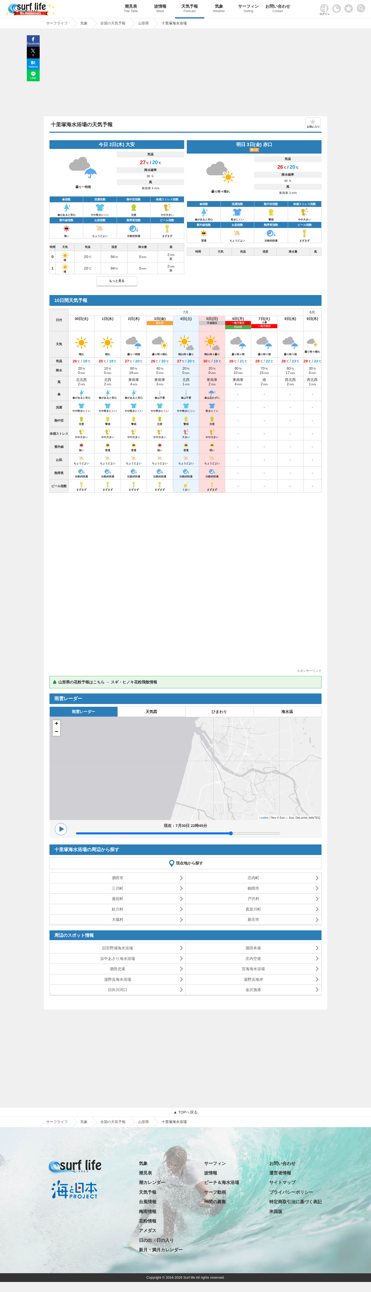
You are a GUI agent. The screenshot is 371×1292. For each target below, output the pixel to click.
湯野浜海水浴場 (117, 979)
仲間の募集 (215, 1201)
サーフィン (248, 9)
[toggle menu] (362, 7)
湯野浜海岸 (253, 979)
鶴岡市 (253, 888)
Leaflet (263, 817)
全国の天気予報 (112, 1122)
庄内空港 (253, 958)
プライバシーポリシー (291, 1192)
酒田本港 (253, 948)
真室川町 (253, 909)
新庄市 (253, 919)
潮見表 (131, 9)
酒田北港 (117, 969)
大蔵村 (117, 919)
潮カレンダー (152, 1182)
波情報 (160, 9)
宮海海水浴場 (253, 969)
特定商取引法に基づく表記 (295, 1201)
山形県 (143, 1122)
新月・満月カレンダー (161, 1250)
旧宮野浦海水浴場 (117, 948)
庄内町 (253, 878)
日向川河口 (117, 989)
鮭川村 (117, 909)
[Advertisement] (185, 74)
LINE (33, 77)
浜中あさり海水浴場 (117, 958)
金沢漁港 (253, 989)
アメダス (147, 1230)
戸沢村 (253, 898)
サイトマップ (282, 1182)
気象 (219, 9)
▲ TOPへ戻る (185, 1112)
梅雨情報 (147, 1211)
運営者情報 (280, 1173)
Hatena (33, 66)
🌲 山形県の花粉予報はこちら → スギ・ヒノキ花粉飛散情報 (104, 682)
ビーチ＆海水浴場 (221, 1182)
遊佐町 (117, 898)
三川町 (117, 888)
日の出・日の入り (156, 1240)
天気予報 (189, 9)
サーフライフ (57, 1122)
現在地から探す (189, 863)
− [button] (56, 732)
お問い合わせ (277, 9)
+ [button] (56, 724)
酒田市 (117, 878)
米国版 (275, 1211)
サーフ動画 (215, 1192)
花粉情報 (147, 1221)
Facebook (33, 43)
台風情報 (147, 1201)
